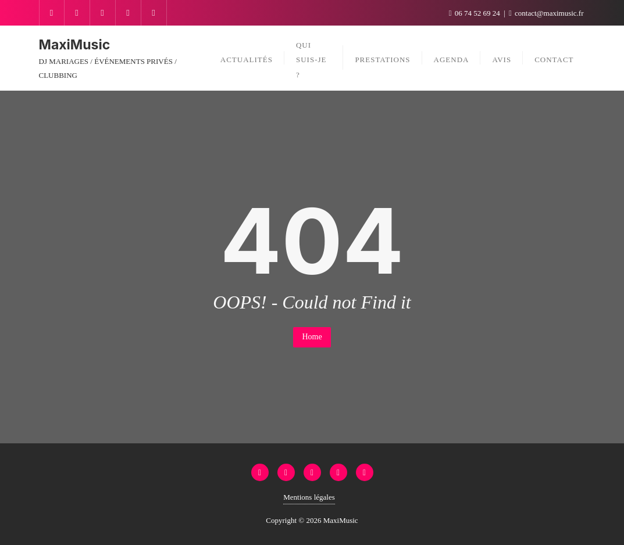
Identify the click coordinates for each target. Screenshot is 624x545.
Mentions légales (308, 497)
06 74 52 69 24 (475, 13)
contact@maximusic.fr (546, 13)
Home (312, 336)
